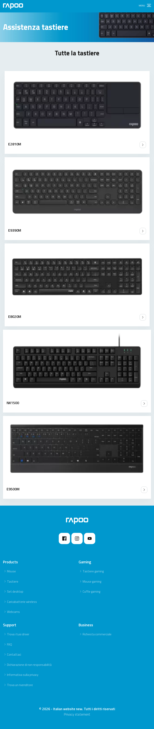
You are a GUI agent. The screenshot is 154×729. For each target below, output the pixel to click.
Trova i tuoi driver (18, 634)
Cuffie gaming (91, 591)
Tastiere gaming (93, 571)
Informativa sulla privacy (22, 674)
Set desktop (15, 591)
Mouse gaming (92, 581)
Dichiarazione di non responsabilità (29, 664)
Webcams (13, 611)
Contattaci (14, 654)
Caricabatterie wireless (22, 601)
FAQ (9, 644)
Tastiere (12, 581)
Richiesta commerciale (97, 634)
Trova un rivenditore (20, 685)
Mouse (11, 571)
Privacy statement (77, 714)
